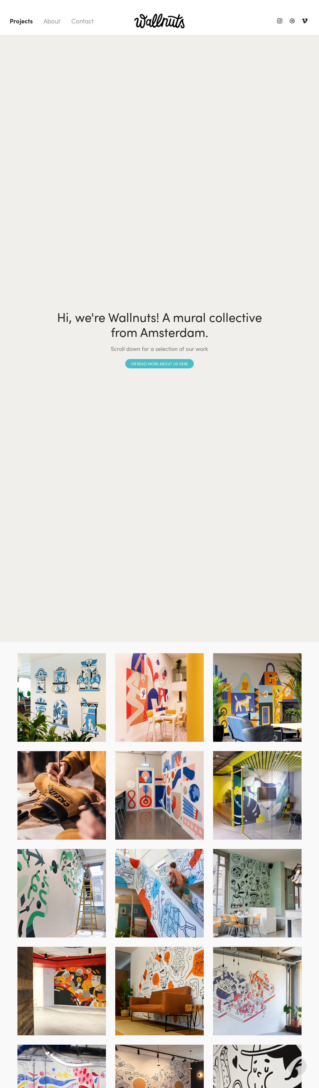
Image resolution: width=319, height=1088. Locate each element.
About (52, 21)
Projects (21, 21)
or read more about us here (159, 363)
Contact (82, 21)
